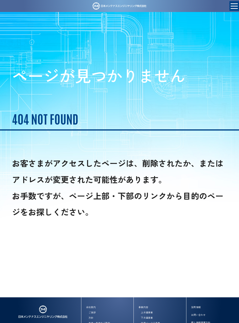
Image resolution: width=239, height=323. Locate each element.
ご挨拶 (92, 312)
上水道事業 (147, 312)
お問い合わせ (198, 315)
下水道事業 (147, 317)
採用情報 (196, 307)
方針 (91, 317)
